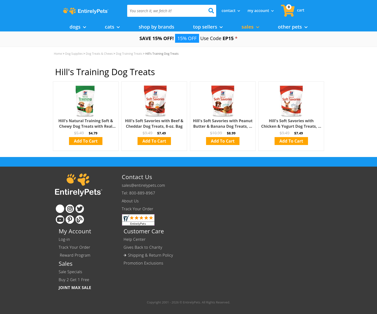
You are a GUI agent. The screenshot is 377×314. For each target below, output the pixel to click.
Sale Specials (70, 271)
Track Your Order (137, 208)
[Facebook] (60, 209)
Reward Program (75, 255)
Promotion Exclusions (143, 263)
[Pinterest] (70, 219)
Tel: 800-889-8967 (138, 193)
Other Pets (293, 27)
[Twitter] (79, 209)
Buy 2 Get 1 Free (74, 279)
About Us (130, 201)
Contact (231, 10)
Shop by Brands (156, 27)
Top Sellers (208, 27)
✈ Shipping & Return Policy (148, 255)
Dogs (77, 27)
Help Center (135, 239)
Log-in (64, 239)
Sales (250, 27)
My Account (260, 10)
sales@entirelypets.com (143, 185)
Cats (112, 27)
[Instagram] (70, 209)
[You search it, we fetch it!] (165, 11)
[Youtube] (60, 219)
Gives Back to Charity (143, 247)
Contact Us (137, 177)
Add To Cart (86, 141)
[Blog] (79, 219)
